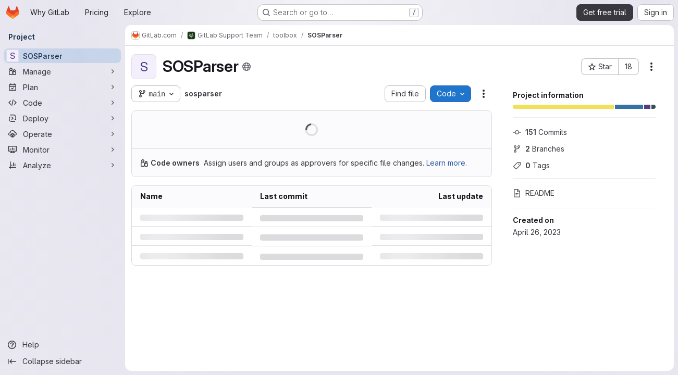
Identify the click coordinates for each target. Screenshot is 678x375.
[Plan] (62, 87)
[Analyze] (62, 165)
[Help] (62, 345)
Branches (538, 148)
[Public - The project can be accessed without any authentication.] (246, 67)
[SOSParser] (62, 55)
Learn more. (446, 162)
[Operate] (62, 134)
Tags (531, 165)
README (533, 193)
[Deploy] (62, 118)
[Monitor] (62, 149)
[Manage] (62, 71)
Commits (540, 132)
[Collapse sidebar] (62, 361)
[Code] (62, 102)
